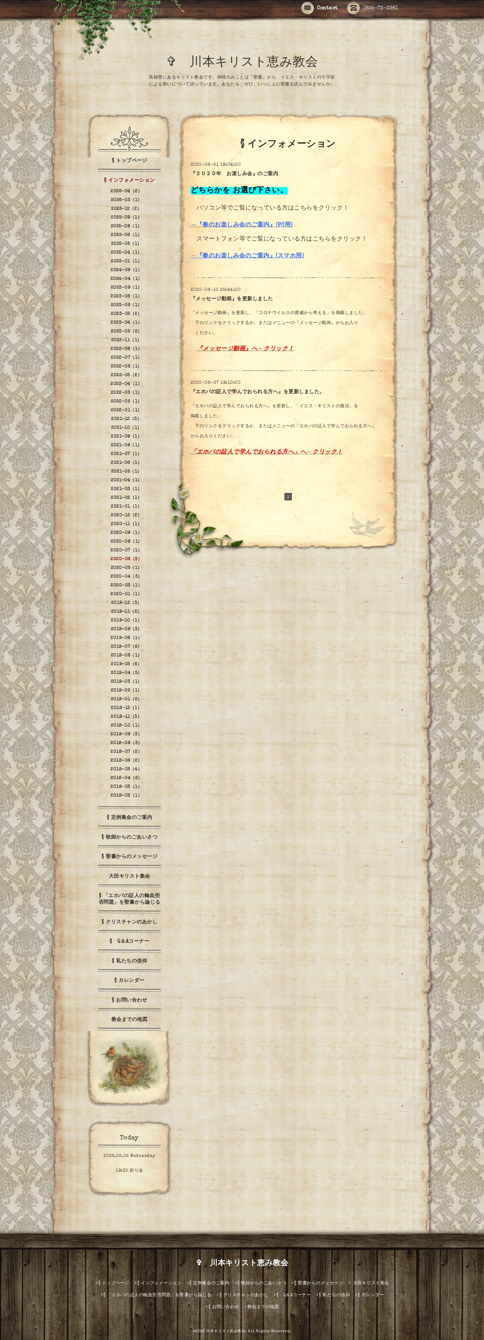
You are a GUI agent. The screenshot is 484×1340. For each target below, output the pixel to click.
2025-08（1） (126, 226)
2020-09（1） (126, 533)
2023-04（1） (126, 323)
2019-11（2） (126, 612)
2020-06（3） (126, 559)
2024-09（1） (126, 270)
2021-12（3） (126, 419)
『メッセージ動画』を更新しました (232, 299)
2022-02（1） (126, 401)
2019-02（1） (126, 690)
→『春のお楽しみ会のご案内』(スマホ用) (247, 256)
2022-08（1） (126, 349)
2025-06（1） (126, 235)
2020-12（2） (126, 515)
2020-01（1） (126, 594)
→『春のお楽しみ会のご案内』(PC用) (242, 225)
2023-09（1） (126, 288)
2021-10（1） (126, 428)
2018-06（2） (126, 761)
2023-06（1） (126, 305)
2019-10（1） (126, 620)
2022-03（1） (126, 393)
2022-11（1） (126, 340)
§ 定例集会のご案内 (129, 817)
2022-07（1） (126, 358)
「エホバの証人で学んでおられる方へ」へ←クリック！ (267, 452)
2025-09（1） (126, 218)
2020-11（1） (126, 524)
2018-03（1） (126, 787)
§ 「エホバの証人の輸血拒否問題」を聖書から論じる (129, 899)
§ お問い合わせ (129, 1000)
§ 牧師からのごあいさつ (129, 837)
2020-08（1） (126, 542)
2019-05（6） (126, 664)
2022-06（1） (126, 366)
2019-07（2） (126, 647)
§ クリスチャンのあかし (129, 922)
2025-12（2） (126, 209)
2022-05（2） (126, 375)
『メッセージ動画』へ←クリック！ (245, 349)
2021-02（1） (126, 498)
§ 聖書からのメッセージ (129, 857)
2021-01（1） (126, 507)
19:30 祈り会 (129, 1171)
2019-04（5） (126, 673)
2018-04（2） (126, 778)
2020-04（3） (126, 577)
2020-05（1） (126, 568)
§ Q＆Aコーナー (130, 941)
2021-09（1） (126, 436)
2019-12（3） (126, 603)
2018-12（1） (126, 708)
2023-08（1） (126, 296)
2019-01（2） (126, 699)
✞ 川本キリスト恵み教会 (248, 63)
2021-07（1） (126, 454)
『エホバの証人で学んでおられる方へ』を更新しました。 (258, 392)
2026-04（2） (126, 191)
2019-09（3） (126, 629)
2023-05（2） (126, 314)
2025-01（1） (126, 261)
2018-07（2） (126, 752)
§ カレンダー (129, 980)
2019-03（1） (126, 682)
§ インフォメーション (129, 180)
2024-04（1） (126, 279)
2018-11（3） (126, 717)
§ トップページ (129, 161)
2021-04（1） (126, 480)
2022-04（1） (126, 384)
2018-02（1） (126, 796)
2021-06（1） (126, 463)
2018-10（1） (126, 725)
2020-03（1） (126, 585)
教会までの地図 (129, 1020)
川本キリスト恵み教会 (225, 1331)
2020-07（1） (126, 550)
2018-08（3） (126, 743)
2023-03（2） (126, 331)
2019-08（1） (126, 638)
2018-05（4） (126, 769)
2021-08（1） (126, 445)
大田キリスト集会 (129, 876)
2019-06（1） (126, 655)
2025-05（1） (126, 244)
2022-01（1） (126, 410)
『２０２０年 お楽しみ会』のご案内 (234, 174)
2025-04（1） (126, 253)
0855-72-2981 (373, 8)
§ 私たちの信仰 (129, 961)
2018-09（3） (126, 734)
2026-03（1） (126, 200)
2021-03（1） (126, 489)
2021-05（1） (126, 472)
